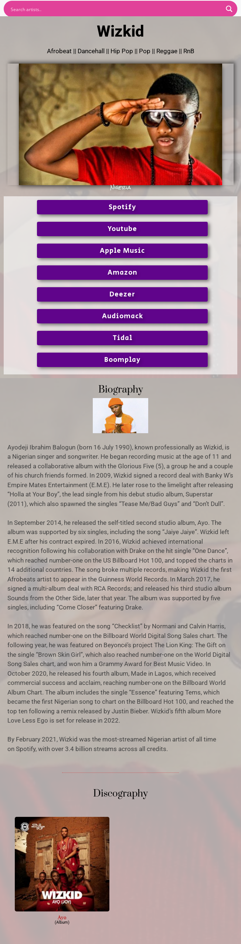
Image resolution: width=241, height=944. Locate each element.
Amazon (123, 273)
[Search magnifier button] (229, 9)
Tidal (122, 338)
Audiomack (122, 316)
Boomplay (122, 360)
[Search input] (116, 8)
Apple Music (122, 251)
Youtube (122, 229)
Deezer (122, 294)
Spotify (122, 207)
